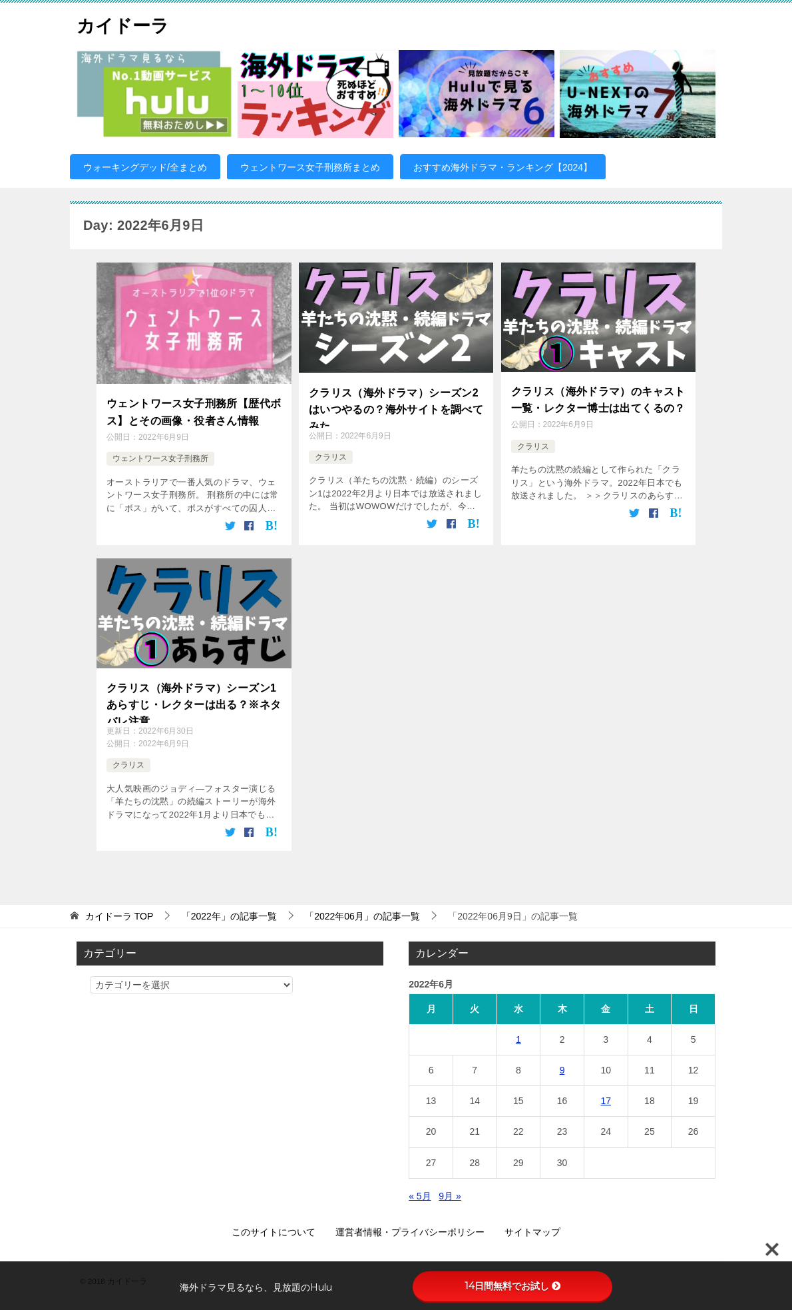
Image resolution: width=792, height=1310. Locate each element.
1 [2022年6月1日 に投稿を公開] (518, 1036)
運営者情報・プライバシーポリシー (410, 1229)
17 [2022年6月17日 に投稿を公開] (605, 1098)
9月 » (450, 1193)
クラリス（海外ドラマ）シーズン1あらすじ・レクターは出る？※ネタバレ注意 (193, 699)
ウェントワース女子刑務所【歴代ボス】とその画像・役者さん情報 (193, 409)
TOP (119, 914)
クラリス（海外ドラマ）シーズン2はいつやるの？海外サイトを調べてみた (396, 406)
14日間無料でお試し (513, 1286)
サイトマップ (532, 1229)
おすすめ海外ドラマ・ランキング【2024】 (502, 167)
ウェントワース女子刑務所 (160, 454)
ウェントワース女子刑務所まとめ (310, 167)
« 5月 (420, 1193)
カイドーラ (128, 23)
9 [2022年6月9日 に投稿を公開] (562, 1067)
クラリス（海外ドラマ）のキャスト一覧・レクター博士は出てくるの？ (598, 397)
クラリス (331, 457)
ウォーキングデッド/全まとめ (145, 167)
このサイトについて (273, 1229)
